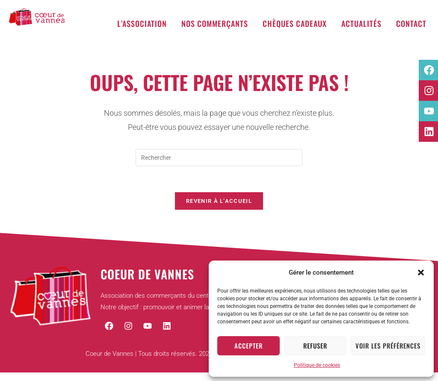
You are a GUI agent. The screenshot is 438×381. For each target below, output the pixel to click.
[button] (421, 272)
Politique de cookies (317, 365)
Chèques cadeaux (295, 23)
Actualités (361, 23)
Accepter (248, 345)
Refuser (315, 345)
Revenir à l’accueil (219, 201)
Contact (411, 23)
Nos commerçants (214, 23)
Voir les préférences (387, 345)
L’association (142, 23)
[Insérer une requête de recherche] (219, 157)
